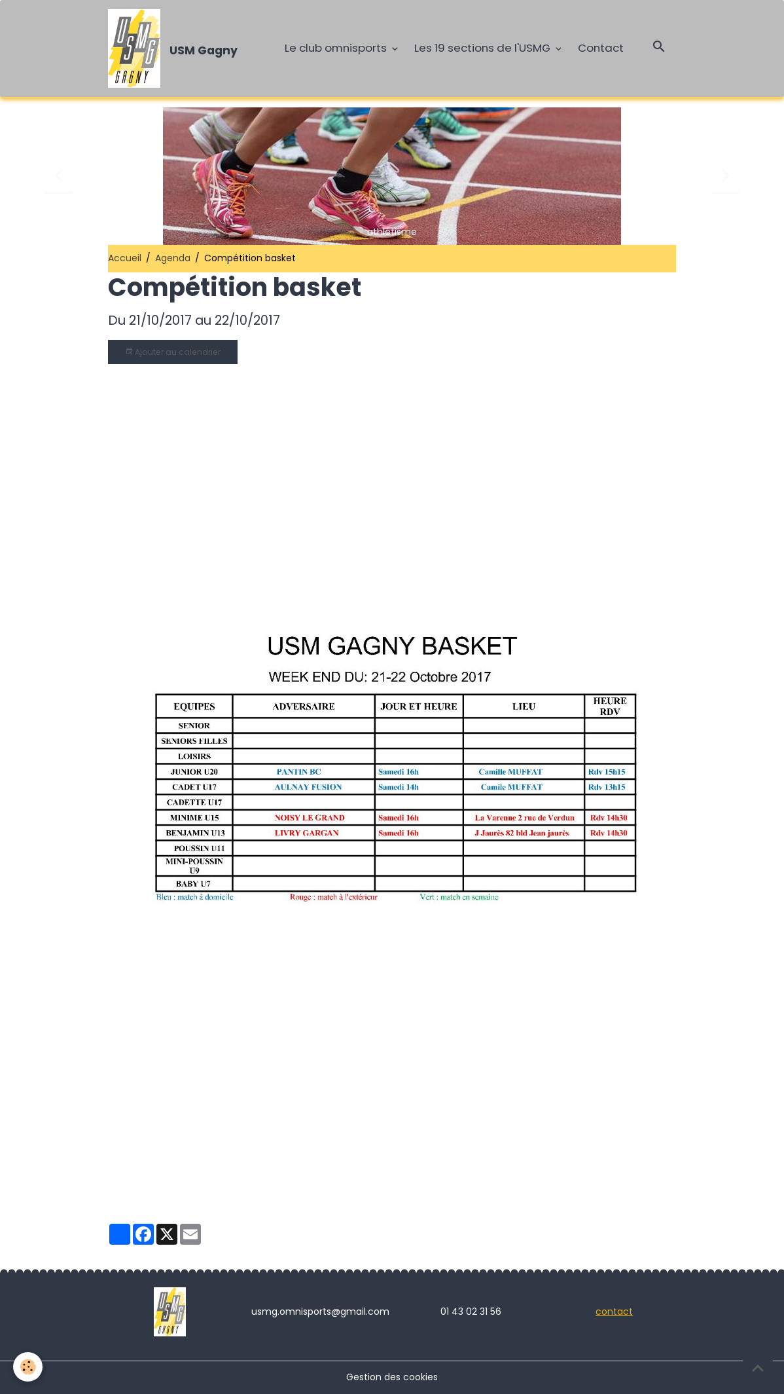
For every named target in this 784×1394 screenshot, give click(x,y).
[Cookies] (28, 1367)
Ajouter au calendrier (173, 352)
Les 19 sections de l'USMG (483, 48)
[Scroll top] (757, 1367)
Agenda (172, 258)
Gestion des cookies (392, 1377)
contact (614, 1311)
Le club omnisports (337, 48)
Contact (601, 48)
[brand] (175, 48)
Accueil (124, 258)
